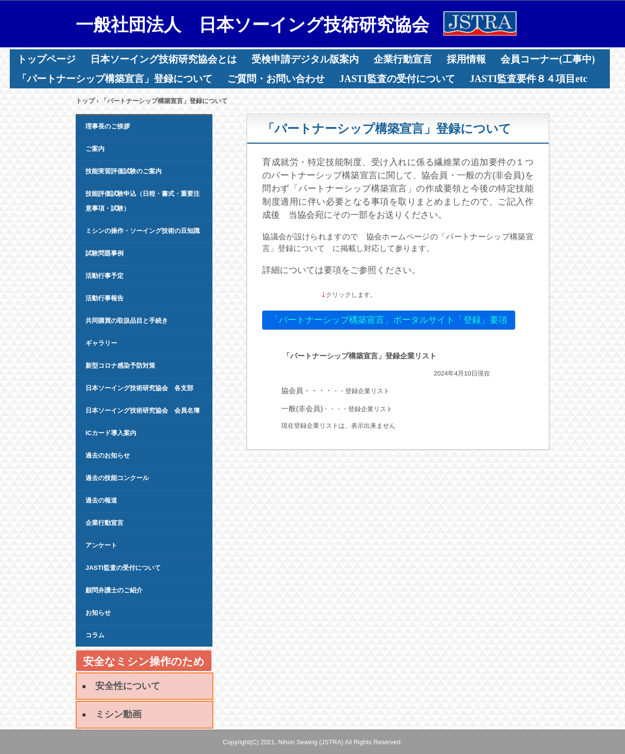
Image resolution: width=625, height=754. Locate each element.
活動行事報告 (104, 298)
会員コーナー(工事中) (547, 59)
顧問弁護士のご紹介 (114, 590)
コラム (94, 635)
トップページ (46, 59)
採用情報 (466, 59)
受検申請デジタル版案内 (305, 59)
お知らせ (98, 612)
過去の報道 (101, 500)
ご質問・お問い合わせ (276, 78)
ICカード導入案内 (110, 433)
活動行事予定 (104, 275)
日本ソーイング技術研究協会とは (163, 59)
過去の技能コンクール (117, 478)
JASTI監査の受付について (397, 78)
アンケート (101, 545)
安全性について (127, 686)
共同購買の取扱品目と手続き (126, 320)
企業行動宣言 (403, 59)
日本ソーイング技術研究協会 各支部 (139, 388)
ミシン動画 (118, 714)
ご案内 (94, 148)
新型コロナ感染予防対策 (120, 365)
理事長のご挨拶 (107, 126)
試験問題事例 (104, 253)
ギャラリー (101, 343)
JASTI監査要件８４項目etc (528, 78)
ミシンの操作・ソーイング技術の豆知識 (142, 230)
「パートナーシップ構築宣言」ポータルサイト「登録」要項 (388, 320)
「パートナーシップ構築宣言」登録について (114, 78)
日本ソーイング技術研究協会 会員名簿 (142, 410)
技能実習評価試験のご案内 (123, 171)
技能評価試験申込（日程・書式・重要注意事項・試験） (142, 201)
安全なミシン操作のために (144, 663)
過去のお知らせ (107, 455)
